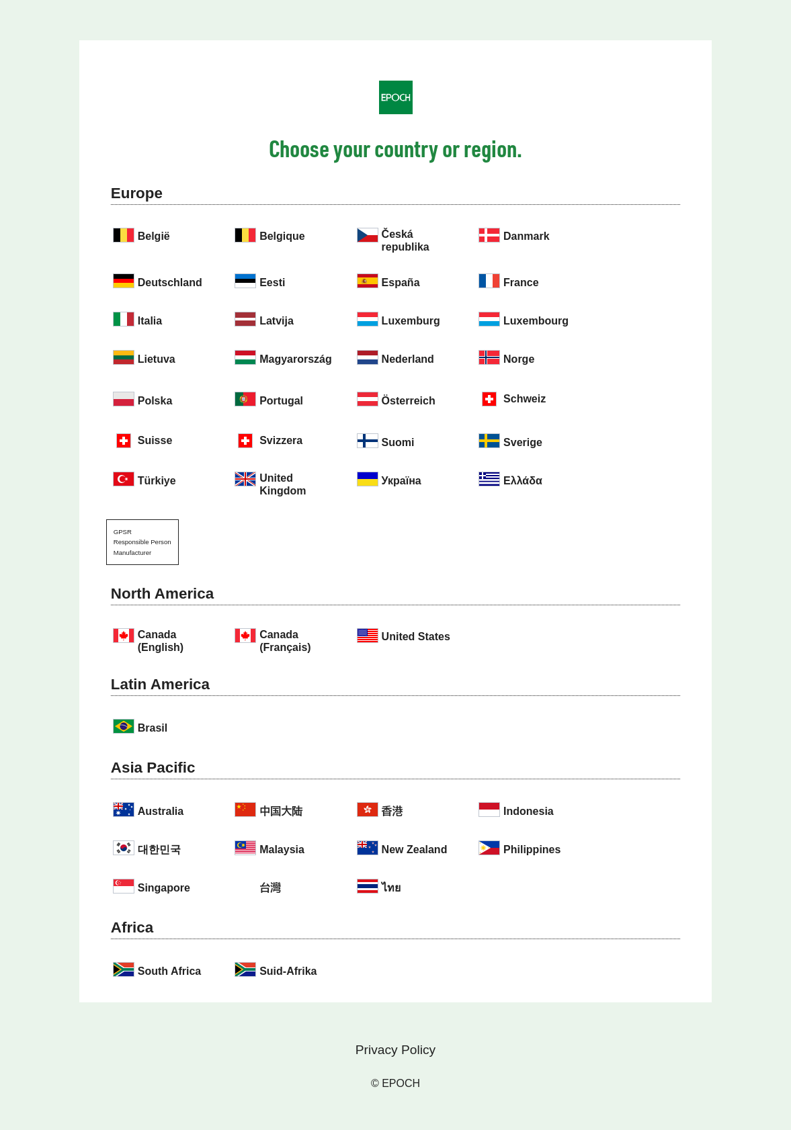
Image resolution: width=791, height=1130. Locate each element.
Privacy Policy (395, 1050)
